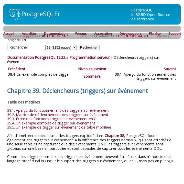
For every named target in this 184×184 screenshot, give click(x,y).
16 (53, 36)
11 (117, 36)
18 (43, 36)
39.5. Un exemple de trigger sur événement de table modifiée (59, 127)
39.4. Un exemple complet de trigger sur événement (51, 123)
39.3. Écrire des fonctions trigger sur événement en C (51, 118)
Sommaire (92, 76)
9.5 (134, 36)
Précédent (16, 68)
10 (122, 36)
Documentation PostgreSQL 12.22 (36, 57)
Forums (81, 33)
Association (103, 33)
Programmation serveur (89, 57)
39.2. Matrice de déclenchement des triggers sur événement (58, 114)
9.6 (128, 36)
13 (68, 36)
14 (63, 36)
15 (58, 36)
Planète (155, 33)
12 (112, 36)
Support (174, 33)
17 (48, 36)
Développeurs (131, 33)
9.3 (146, 36)
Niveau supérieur (92, 68)
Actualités (29, 33)
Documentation (56, 33)
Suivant (170, 68)
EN (24, 40)
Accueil (8, 33)
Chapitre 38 (114, 135)
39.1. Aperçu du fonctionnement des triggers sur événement (58, 110)
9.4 (140, 36)
